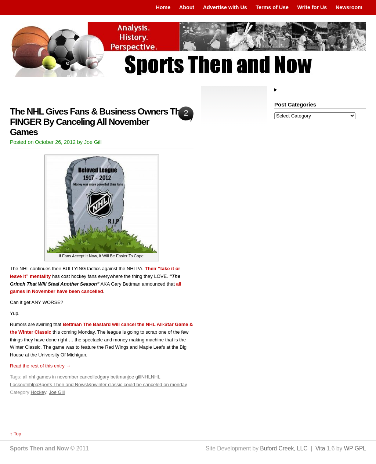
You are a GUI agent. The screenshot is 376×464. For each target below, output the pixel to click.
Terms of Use (272, 7)
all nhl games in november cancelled (61, 377)
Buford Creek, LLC (283, 448)
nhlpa (33, 384)
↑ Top (15, 433)
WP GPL (355, 448)
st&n (89, 384)
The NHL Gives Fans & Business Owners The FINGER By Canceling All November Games (97, 121)
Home (163, 7)
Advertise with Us (225, 7)
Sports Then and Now (61, 384)
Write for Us (312, 7)
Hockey (38, 392)
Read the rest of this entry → (40, 366)
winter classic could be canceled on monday (140, 384)
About (186, 7)
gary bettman (114, 377)
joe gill (134, 377)
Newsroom (349, 7)
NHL (146, 377)
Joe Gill (57, 392)
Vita (320, 448)
